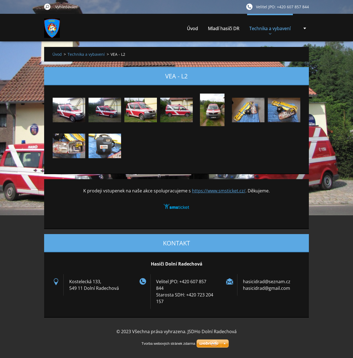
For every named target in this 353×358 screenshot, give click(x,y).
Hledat (47, 7)
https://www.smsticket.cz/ (218, 191)
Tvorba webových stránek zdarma (168, 343)
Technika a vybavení (270, 30)
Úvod (192, 28)
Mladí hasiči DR (223, 28)
